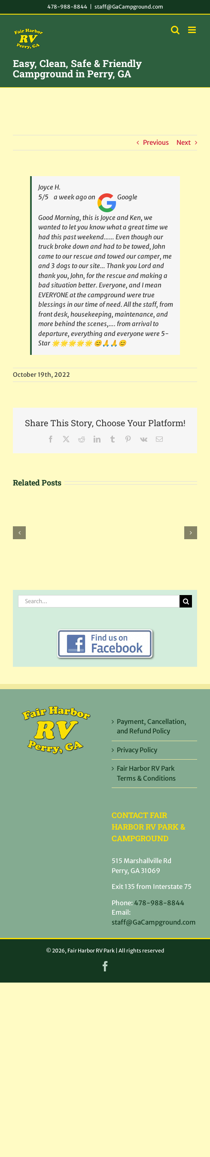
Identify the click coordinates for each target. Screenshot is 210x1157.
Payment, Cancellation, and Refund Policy (151, 726)
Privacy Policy (137, 750)
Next (184, 142)
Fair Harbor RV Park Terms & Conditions (146, 773)
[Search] (186, 601)
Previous (156, 142)
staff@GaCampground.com (128, 6)
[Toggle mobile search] (175, 29)
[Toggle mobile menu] (192, 29)
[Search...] (99, 601)
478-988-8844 (67, 6)
